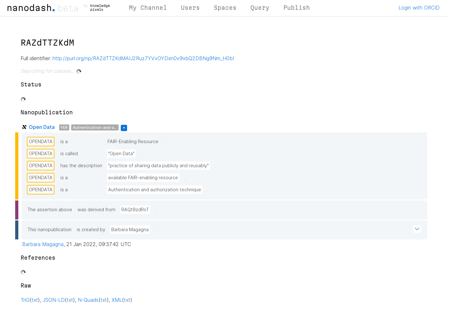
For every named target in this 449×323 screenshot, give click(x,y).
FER (64, 127)
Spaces (225, 7)
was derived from (96, 209)
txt (35, 300)
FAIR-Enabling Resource (133, 141)
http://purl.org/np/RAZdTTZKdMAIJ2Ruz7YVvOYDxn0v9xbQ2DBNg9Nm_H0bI (143, 58)
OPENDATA (40, 141)
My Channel (148, 7)
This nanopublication (49, 229)
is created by (91, 229)
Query (259, 7)
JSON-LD (54, 300)
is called (69, 153)
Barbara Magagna (130, 229)
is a (64, 141)
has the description (81, 165)
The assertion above (50, 209)
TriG (25, 300)
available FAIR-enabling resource (143, 177)
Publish (296, 7)
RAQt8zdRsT (135, 209)
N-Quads (88, 300)
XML (117, 300)
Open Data (42, 127)
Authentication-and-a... (95, 127)
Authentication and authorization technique (154, 190)
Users (190, 7)
